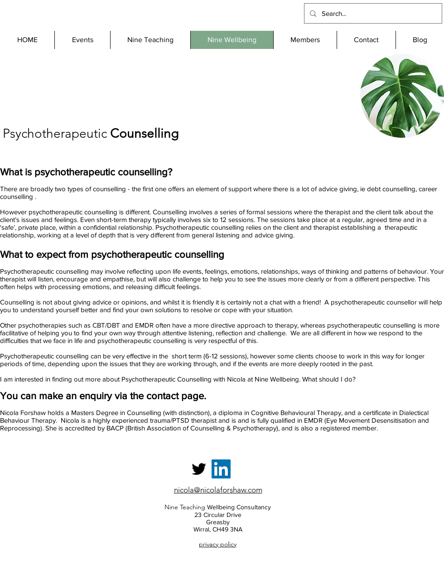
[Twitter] (198, 468)
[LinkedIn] (221, 468)
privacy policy (217, 544)
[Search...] (372, 13)
